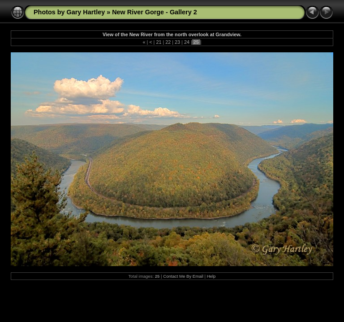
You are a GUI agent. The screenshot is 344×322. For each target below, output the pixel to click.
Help (211, 276)
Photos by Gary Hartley (69, 12)
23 (177, 42)
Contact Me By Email (183, 276)
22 (168, 42)
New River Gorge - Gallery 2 (154, 12)
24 (187, 42)
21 (159, 42)
